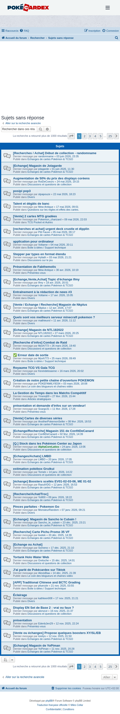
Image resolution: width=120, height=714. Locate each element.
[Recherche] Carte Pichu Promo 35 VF (41, 532)
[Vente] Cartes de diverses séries (37, 418)
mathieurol (44, 320)
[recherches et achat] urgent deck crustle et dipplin (51, 229)
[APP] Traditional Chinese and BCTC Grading (46, 582)
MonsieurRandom (48, 509)
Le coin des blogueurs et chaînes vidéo (50, 386)
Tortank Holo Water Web (31, 557)
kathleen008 (45, 598)
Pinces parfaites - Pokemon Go (36, 506)
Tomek (42, 472)
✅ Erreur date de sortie (30, 355)
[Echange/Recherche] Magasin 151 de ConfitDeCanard (53, 431)
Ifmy (40, 282)
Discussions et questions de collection (50, 184)
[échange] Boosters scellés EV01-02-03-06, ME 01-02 (52, 481)
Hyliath (42, 257)
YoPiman (43, 648)
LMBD (42, 459)
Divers (31, 197)
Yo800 (42, 497)
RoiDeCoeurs (46, 181)
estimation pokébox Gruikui (33, 469)
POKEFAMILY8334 (49, 383)
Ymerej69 (44, 396)
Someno (43, 547)
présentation (22, 620)
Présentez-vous (37, 272)
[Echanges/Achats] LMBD (32, 456)
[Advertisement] (60, 79)
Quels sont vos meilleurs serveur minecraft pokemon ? (54, 317)
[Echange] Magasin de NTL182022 (38, 330)
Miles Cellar (77, 705)
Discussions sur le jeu (40, 260)
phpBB (49, 700)
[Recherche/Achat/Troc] (30, 494)
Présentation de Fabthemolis (34, 266)
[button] (71, 136)
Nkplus (42, 307)
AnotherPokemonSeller (51, 421)
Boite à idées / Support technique (47, 247)
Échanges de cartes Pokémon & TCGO (50, 159)
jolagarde (43, 168)
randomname (46, 156)
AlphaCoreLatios (48, 446)
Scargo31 (43, 408)
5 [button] (100, 136)
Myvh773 (43, 345)
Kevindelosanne (47, 371)
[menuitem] (24, 31)
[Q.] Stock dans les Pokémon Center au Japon (47, 443)
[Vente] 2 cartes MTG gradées (35, 216)
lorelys (42, 636)
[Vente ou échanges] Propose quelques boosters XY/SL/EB (57, 633)
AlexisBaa (44, 573)
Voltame (43, 244)
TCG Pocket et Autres (40, 222)
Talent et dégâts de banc (31, 203)
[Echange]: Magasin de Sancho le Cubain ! (44, 519)
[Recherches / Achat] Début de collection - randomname (54, 153)
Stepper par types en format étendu (39, 254)
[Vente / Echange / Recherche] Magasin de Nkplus (50, 304)
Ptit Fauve (44, 232)
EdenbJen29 (45, 623)
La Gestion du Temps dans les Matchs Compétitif (49, 393)
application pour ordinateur (33, 241)
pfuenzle (43, 585)
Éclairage (20, 595)
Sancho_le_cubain (49, 522)
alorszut (43, 610)
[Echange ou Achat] (27, 544)
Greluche (43, 560)
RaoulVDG (44, 484)
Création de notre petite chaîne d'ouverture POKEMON (53, 380)
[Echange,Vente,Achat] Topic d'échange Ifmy (46, 279)
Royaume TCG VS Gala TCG (34, 368)
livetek (42, 535)
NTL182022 (45, 333)
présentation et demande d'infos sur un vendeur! (49, 405)
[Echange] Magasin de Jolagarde (37, 165)
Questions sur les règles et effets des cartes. (53, 209)
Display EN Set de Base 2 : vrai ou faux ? (43, 607)
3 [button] (90, 136)
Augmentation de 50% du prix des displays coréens (51, 178)
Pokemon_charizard (50, 219)
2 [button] (84, 136)
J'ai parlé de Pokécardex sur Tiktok (39, 570)
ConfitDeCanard (47, 434)
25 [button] (110, 136)
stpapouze (44, 194)
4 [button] (95, 136)
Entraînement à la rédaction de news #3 (42, 292)
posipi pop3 (22, 191)
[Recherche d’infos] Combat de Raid (40, 342)
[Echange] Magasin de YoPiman (36, 645)
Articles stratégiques (39, 399)
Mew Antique (45, 206)
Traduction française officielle (52, 705)
